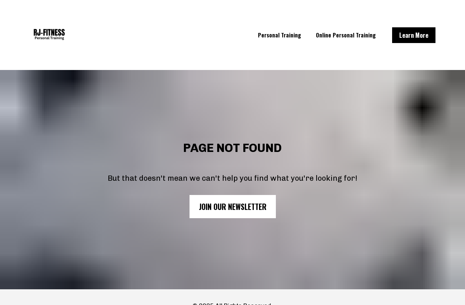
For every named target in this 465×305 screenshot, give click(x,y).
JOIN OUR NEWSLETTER (233, 204)
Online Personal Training (346, 35)
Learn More (413, 35)
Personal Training (279, 35)
